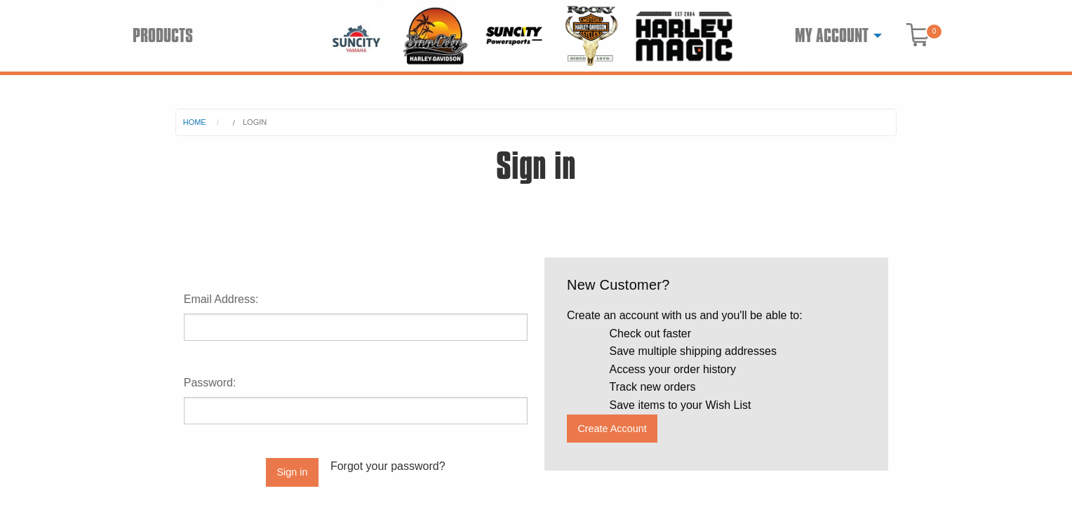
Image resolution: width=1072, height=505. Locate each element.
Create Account (611, 428)
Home (194, 122)
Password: (210, 383)
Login (255, 122)
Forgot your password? (387, 466)
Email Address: (221, 299)
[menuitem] (834, 35)
